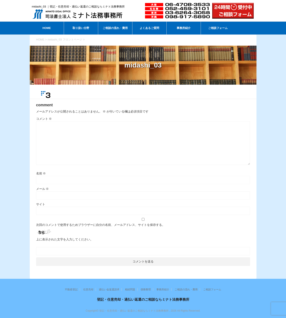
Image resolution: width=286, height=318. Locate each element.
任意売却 (88, 289)
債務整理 (146, 289)
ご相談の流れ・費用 (115, 28)
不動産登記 (71, 289)
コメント (44, 118)
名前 (41, 173)
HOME (47, 28)
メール (42, 188)
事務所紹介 (184, 28)
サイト (40, 204)
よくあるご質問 (149, 28)
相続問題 (130, 289)
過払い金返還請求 (109, 289)
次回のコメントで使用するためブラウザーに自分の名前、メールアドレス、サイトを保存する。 (100, 224)
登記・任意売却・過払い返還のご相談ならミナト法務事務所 (143, 299)
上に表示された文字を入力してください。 (64, 239)
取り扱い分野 (81, 28)
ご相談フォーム (218, 28)
